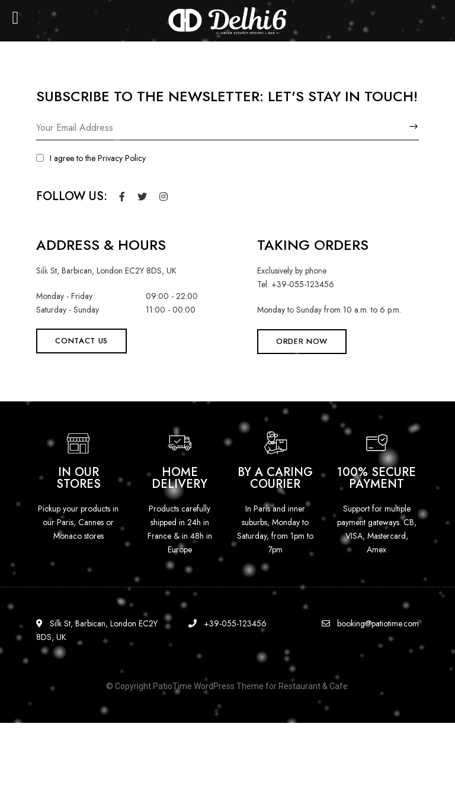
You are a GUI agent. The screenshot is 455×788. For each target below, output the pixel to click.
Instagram (163, 196)
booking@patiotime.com (370, 623)
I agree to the (91, 158)
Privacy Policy (122, 158)
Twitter (142, 196)
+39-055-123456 (227, 623)
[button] (81, 341)
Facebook (122, 196)
